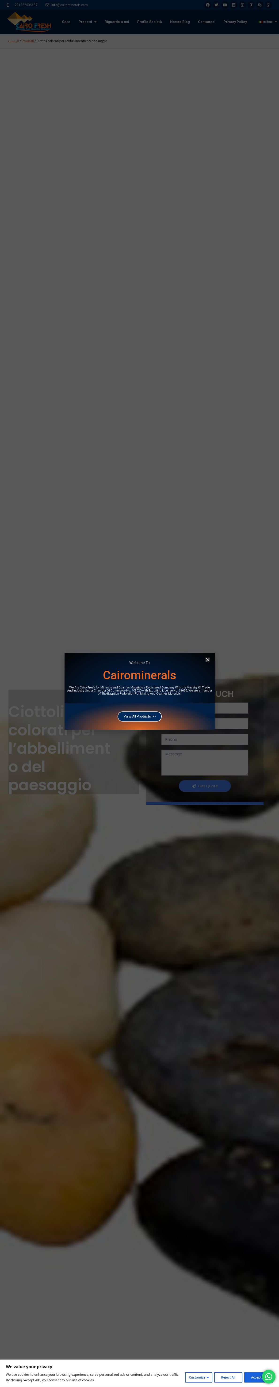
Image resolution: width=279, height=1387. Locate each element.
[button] (207, 642)
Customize (197, 1377)
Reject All (228, 1377)
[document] (139, 693)
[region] (139, 1373)
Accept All (258, 1377)
